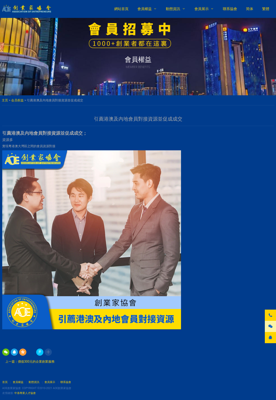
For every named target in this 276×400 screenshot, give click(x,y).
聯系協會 (230, 9)
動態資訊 (173, 9)
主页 (5, 100)
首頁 (5, 382)
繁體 (265, 9)
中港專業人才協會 (25, 393)
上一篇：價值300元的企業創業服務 (29, 361)
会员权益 (17, 100)
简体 (249, 9)
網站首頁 (121, 9)
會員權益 (144, 9)
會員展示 (201, 9)
